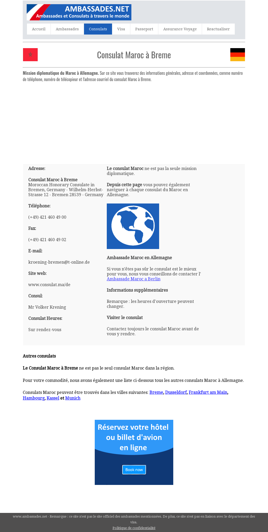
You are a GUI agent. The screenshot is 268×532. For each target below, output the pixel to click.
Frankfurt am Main (208, 392)
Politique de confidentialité (134, 528)
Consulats (98, 29)
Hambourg (33, 398)
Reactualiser (218, 29)
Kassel (53, 398)
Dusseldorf (176, 392)
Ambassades (67, 29)
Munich (72, 398)
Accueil (39, 29)
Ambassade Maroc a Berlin (133, 278)
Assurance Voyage (180, 29)
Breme (156, 392)
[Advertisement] (134, 120)
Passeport (144, 29)
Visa (121, 29)
